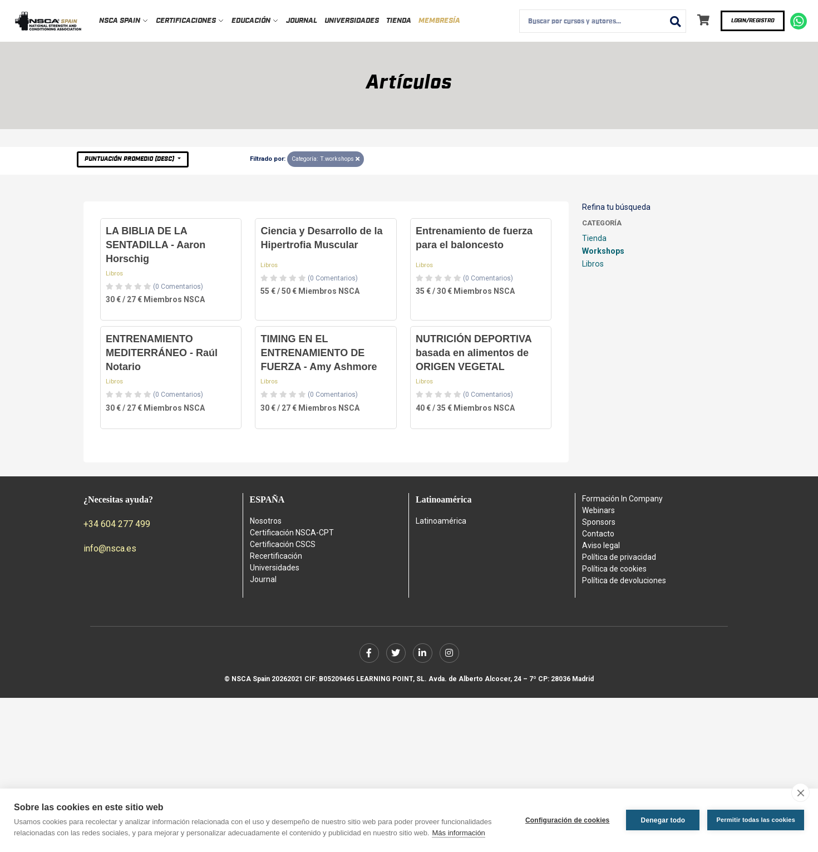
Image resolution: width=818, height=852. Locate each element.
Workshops (603, 251)
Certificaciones (190, 20)
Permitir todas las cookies (755, 819)
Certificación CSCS (283, 544)
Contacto (598, 533)
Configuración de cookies (567, 820)
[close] (800, 792)
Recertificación (276, 555)
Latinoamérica (441, 520)
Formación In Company (622, 498)
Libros (114, 273)
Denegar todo (663, 820)
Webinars (598, 510)
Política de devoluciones (624, 580)
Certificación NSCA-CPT (292, 532)
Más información (458, 833)
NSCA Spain (124, 20)
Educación (255, 20)
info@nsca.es (109, 548)
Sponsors (598, 522)
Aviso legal (601, 545)
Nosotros (266, 520)
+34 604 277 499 (116, 524)
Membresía (439, 20)
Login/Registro (752, 20)
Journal (301, 20)
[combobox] (602, 21)
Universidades (351, 20)
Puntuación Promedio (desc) (130, 159)
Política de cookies (614, 568)
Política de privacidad (619, 557)
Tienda (398, 20)
